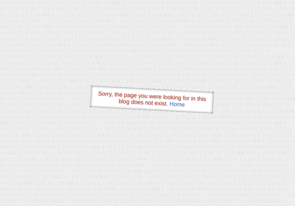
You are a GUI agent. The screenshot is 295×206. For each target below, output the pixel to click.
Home (177, 104)
